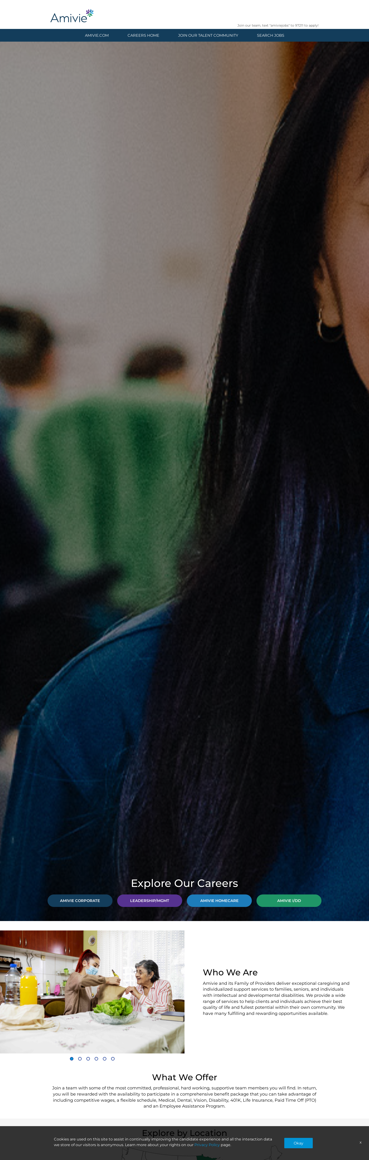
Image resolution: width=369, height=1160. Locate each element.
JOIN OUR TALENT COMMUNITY (208, 35)
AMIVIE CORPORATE (80, 900)
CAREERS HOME (143, 35)
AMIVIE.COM (97, 35)
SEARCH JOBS (270, 35)
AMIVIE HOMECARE (219, 900)
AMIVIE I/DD (289, 900)
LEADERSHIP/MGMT (149, 900)
